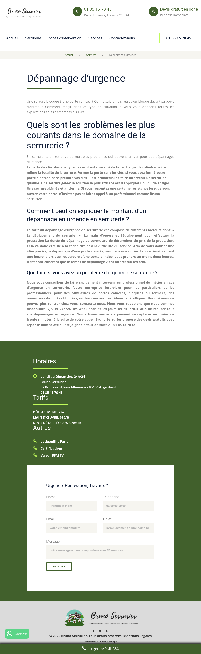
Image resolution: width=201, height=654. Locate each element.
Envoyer (59, 566)
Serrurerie (33, 38)
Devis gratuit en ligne (179, 9)
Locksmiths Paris (54, 441)
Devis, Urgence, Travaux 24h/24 (106, 15)
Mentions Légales (137, 636)
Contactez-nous (122, 38)
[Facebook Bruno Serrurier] (93, 630)
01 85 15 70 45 (52, 392)
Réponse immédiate (174, 15)
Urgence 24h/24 (102, 648)
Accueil (12, 38)
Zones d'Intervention (64, 38)
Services (95, 38)
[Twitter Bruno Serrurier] (100, 630)
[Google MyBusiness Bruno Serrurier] (107, 630)
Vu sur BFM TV (52, 455)
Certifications (52, 448)
